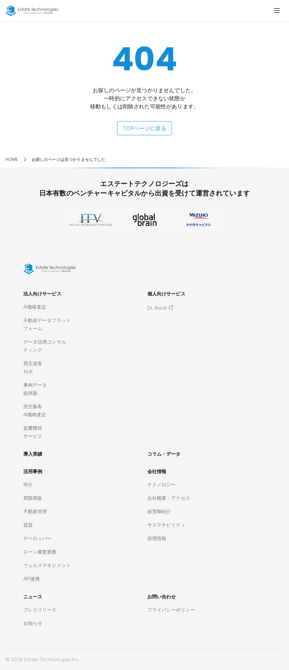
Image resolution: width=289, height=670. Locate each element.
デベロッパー (37, 538)
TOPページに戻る (144, 128)
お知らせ (32, 623)
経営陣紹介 (159, 511)
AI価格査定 (35, 307)
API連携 (31, 578)
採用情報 (157, 538)
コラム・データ (164, 454)
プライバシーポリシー (171, 609)
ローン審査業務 (40, 552)
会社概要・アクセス (168, 498)
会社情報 (157, 471)
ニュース (32, 596)
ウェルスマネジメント (47, 565)
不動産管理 (35, 511)
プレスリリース (40, 609)
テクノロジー (161, 484)
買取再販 (32, 498)
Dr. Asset (160, 308)
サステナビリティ (166, 525)
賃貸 (28, 525)
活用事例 (32, 471)
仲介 (28, 484)
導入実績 (32, 454)
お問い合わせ (161, 596)
